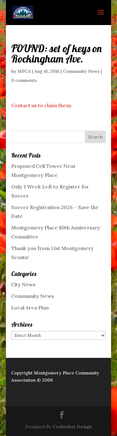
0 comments (24, 80)
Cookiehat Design (72, 426)
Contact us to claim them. (41, 105)
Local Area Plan (30, 307)
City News (23, 284)
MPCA (24, 71)
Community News (81, 71)
